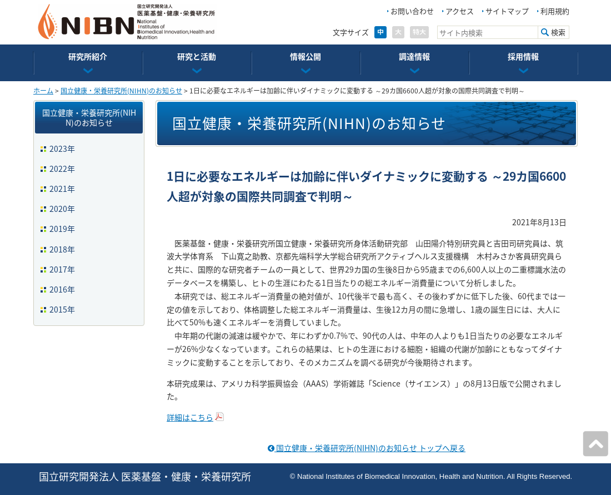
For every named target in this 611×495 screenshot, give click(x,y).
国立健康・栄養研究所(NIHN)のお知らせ (121, 91)
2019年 (62, 229)
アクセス (459, 11)
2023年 (62, 148)
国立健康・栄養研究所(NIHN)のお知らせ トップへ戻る (366, 447)
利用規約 (554, 11)
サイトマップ (507, 11)
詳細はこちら (190, 417)
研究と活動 (196, 56)
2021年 (62, 189)
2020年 (62, 209)
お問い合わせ (412, 11)
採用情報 (523, 56)
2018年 (62, 249)
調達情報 (414, 56)
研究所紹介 (87, 56)
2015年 (62, 309)
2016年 (62, 289)
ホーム (43, 91)
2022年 (62, 169)
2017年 (62, 269)
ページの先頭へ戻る (595, 444)
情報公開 (305, 56)
